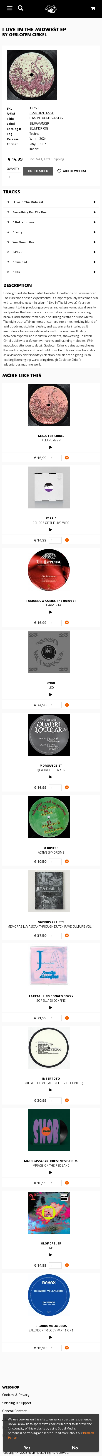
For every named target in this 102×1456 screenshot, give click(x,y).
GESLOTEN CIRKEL (42, 113)
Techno (35, 133)
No (75, 1448)
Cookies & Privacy (16, 1394)
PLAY (51, 447)
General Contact (14, 1410)
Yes (27, 1448)
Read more (51, 422)
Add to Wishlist (74, 171)
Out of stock (38, 171)
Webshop (10, 1387)
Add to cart (67, 457)
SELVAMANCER (39, 123)
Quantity (13, 169)
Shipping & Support (17, 1402)
